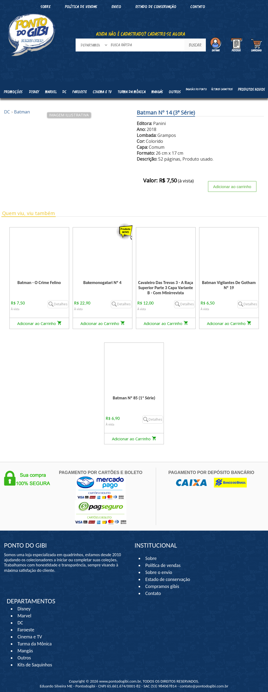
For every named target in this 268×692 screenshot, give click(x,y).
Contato (198, 6)
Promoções (13, 91)
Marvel (24, 616)
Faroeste (25, 630)
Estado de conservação (155, 6)
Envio (116, 6)
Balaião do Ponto (196, 89)
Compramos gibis (162, 586)
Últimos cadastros (222, 89)
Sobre (151, 558)
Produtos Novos (251, 89)
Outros (24, 658)
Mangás (157, 91)
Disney (24, 609)
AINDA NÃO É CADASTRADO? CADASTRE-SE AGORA (140, 34)
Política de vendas (81, 6)
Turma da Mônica (34, 644)
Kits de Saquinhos (34, 665)
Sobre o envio (158, 572)
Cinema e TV (29, 637)
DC (20, 623)
